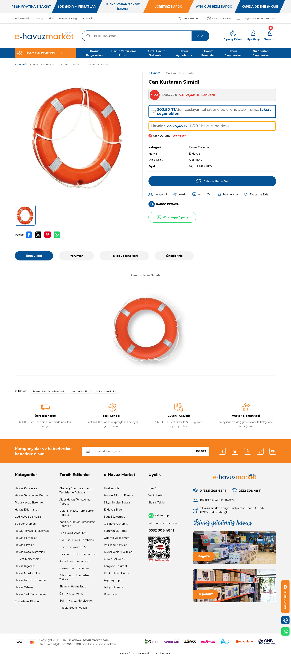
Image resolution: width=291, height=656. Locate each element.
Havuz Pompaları (26, 538)
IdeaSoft (125, 653)
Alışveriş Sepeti (113, 580)
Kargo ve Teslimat (115, 566)
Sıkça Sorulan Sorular (117, 502)
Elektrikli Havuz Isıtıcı (72, 586)
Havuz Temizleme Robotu (32, 495)
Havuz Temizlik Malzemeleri (33, 530)
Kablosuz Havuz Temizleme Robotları (77, 524)
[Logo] (44, 36)
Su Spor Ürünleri (25, 523)
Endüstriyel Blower (27, 601)
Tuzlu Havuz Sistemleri (29, 502)
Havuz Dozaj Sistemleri (30, 552)
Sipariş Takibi (156, 502)
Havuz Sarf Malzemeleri (30, 594)
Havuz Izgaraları (25, 566)
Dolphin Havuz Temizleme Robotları (76, 512)
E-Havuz (194, 153)
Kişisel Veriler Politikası (118, 552)
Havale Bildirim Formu (118, 495)
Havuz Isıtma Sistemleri (30, 580)
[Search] (145, 35)
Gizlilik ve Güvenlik (115, 523)
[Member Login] (253, 35)
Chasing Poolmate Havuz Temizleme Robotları (76, 490)
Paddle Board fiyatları (73, 607)
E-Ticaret (137, 653)
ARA (200, 36)
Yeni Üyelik (155, 495)
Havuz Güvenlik (199, 147)
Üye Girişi (154, 488)
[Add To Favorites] (256, 194)
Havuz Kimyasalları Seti (74, 547)
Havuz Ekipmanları (27, 509)
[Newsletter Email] (145, 451)
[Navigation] (45, 53)
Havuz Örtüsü (24, 587)
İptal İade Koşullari (115, 545)
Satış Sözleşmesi (114, 516)
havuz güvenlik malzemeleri (48, 391)
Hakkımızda (111, 488)
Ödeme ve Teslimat (116, 538)
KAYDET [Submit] (201, 451)
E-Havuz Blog (113, 509)
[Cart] (270, 35)
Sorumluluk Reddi (115, 530)
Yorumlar (76, 255)
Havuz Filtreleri (24, 545)
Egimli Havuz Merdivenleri (76, 600)
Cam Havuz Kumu (71, 593)
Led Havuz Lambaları (28, 516)
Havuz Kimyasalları (27, 488)
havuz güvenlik (79, 391)
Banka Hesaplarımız (117, 573)
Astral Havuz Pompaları (74, 561)
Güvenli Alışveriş (114, 559)
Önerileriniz (174, 255)
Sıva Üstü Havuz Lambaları (76, 540)
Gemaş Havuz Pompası (74, 568)
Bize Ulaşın (111, 594)
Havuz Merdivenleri (27, 573)
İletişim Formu (113, 587)
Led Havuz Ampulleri (72, 533)
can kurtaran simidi (105, 391)
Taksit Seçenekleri (124, 255)
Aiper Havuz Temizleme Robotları (74, 501)
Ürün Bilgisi (34, 255)
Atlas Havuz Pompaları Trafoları (74, 577)
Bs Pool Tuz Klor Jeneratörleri (78, 554)
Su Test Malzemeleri (28, 559)
